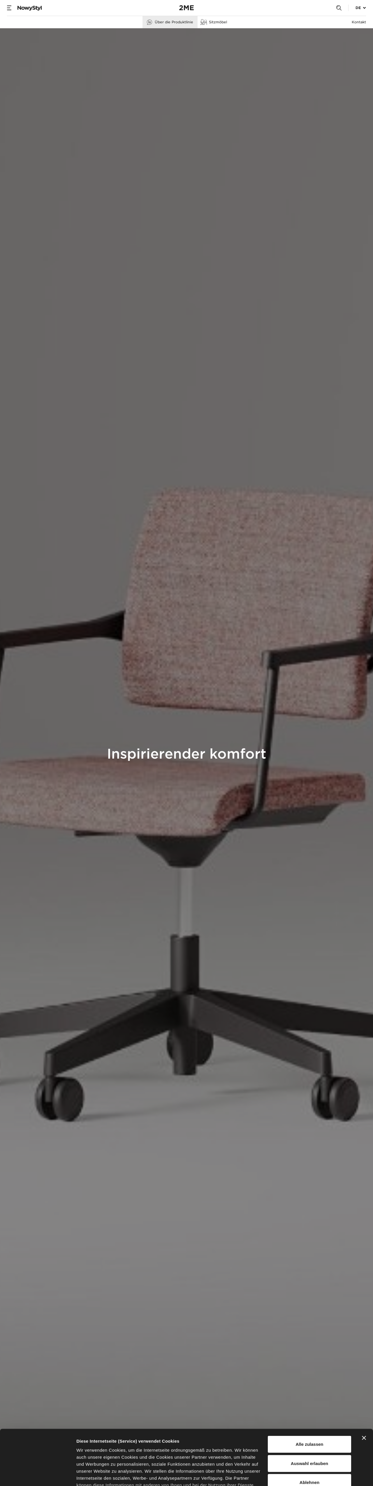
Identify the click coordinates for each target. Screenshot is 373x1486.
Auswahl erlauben (309, 1415)
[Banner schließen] (364, 1391)
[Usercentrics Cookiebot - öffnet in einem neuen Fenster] (37, 1474)
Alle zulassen (309, 1396)
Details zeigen (310, 1474)
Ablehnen (309, 1435)
